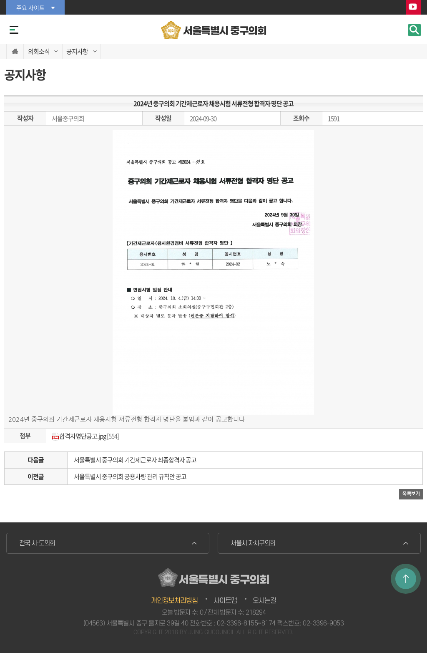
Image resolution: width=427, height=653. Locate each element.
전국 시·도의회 (37, 543)
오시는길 (264, 601)
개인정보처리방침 (174, 601)
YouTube (413, 7)
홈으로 (15, 51)
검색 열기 (414, 30)
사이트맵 (225, 601)
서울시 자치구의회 (253, 543)
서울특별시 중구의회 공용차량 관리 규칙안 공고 (130, 476)
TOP (405, 578)
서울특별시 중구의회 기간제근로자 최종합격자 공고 (135, 459)
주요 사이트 (30, 7)
